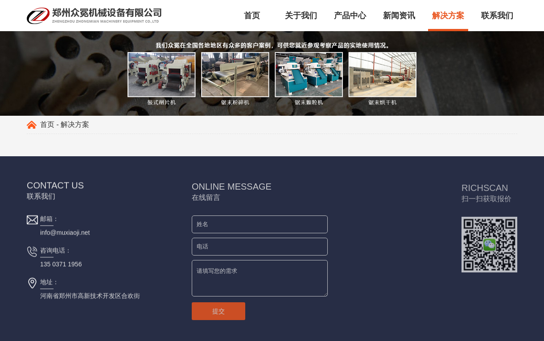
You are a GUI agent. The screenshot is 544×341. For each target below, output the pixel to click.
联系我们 (497, 15)
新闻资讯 (399, 15)
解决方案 (448, 15)
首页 (252, 15)
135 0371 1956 (61, 264)
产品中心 (350, 15)
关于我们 (301, 15)
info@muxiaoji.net (65, 232)
